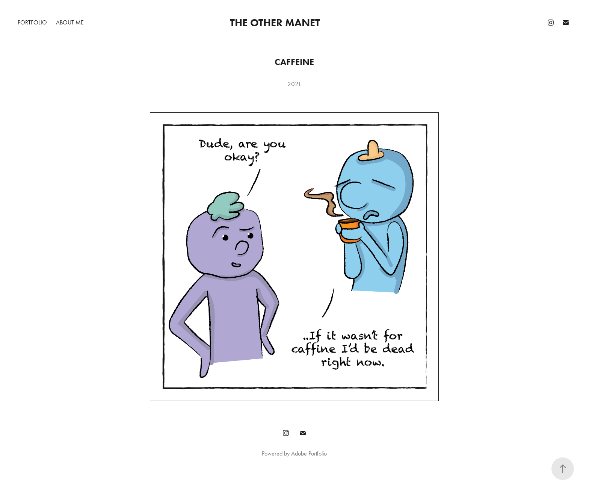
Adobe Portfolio (309, 453)
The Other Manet (275, 22)
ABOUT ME (70, 22)
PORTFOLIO (32, 22)
